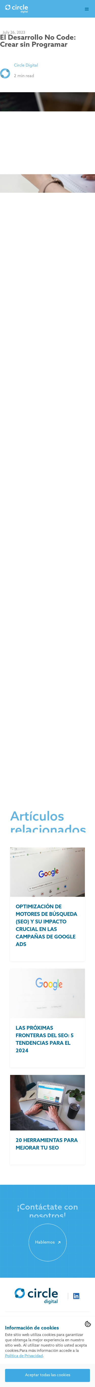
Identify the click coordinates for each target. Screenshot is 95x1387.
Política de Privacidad (24, 1356)
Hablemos (48, 1243)
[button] (86, 9)
